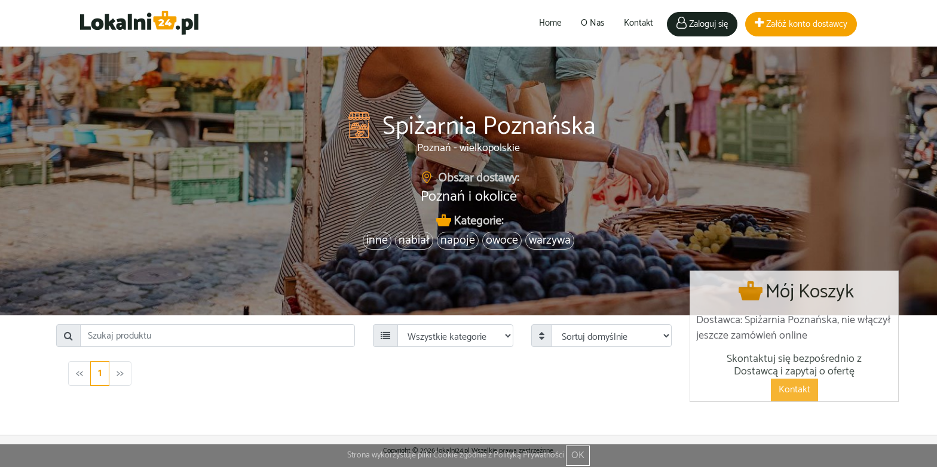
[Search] (217, 335)
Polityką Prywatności (529, 455)
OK (577, 455)
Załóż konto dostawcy (801, 24)
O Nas (592, 23)
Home (550, 23)
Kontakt (638, 23)
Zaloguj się (702, 24)
